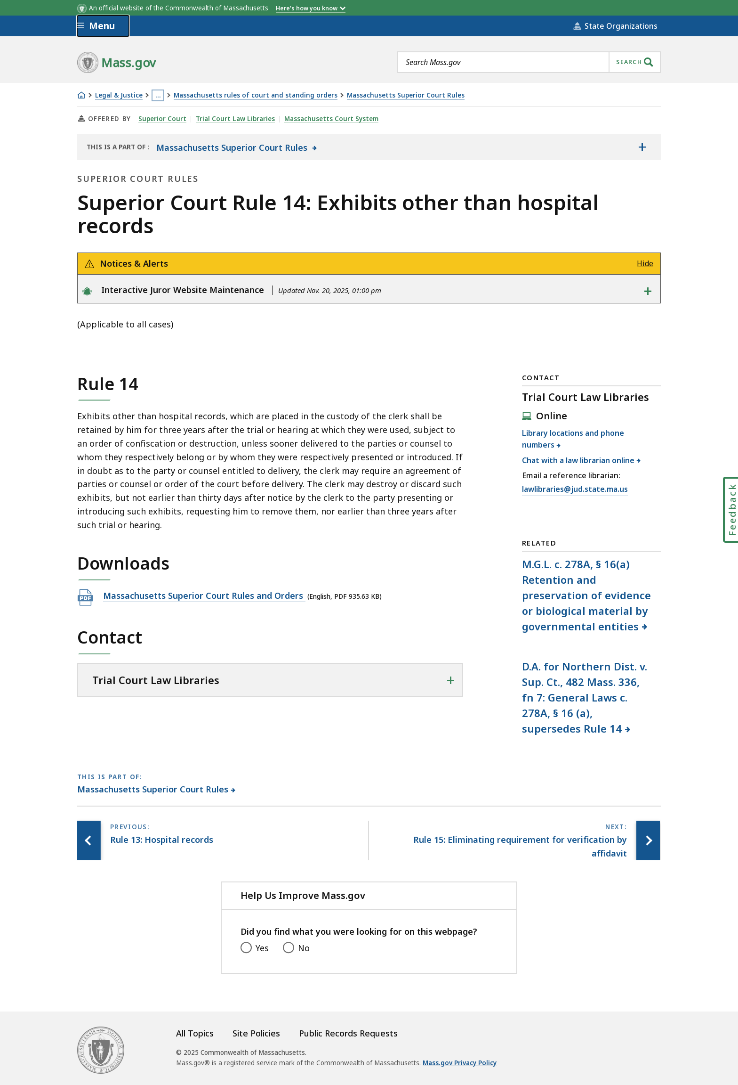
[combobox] (529, 62)
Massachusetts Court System (331, 118)
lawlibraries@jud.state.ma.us (575, 489)
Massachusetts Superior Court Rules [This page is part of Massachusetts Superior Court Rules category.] (153, 789)
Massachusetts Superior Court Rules (406, 95)
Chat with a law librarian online (578, 460)
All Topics (195, 1033)
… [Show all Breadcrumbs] (158, 95)
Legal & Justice (119, 95)
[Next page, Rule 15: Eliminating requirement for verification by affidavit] (648, 840)
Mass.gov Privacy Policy (460, 1063)
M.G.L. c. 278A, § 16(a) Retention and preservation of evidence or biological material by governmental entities (586, 595)
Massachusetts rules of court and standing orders (255, 95)
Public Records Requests (348, 1033)
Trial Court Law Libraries (235, 118)
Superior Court (162, 118)
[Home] (81, 95)
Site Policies (256, 1033)
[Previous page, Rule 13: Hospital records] (89, 840)
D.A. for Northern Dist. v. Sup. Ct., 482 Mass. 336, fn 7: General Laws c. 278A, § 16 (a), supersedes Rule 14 (584, 697)
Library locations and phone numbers (573, 439)
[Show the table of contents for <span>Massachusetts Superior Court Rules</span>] (642, 147)
